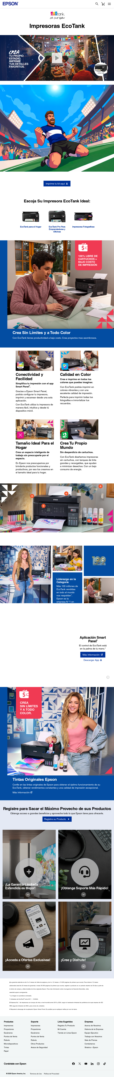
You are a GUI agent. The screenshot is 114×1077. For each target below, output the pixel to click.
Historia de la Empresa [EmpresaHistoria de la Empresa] (94, 1029)
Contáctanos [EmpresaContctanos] (90, 1044)
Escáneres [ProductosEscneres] (8, 1033)
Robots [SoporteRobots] (34, 1040)
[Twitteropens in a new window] (79, 1063)
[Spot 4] (89, 520)
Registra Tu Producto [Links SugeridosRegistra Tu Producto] (66, 1026)
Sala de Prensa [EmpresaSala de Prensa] (91, 1040)
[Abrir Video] (57, 58)
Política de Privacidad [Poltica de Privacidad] (51, 1074)
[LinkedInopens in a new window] (92, 1063)
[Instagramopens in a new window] (98, 1063)
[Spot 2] (43, 506)
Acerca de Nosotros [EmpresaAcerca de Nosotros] (93, 1026)
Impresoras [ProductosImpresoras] (8, 1026)
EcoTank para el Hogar (30, 227)
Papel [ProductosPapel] (6, 1051)
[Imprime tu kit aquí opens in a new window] (57, 183)
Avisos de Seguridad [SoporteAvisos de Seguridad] (39, 1047)
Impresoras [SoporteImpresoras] (35, 1026)
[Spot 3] (66, 493)
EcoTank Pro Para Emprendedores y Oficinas (57, 229)
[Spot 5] (100, 486)
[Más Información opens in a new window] (92, 655)
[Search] (97, 4)
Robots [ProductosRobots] (7, 1040)
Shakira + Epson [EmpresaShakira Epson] (91, 1047)
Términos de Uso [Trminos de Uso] (36, 1074)
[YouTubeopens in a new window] (86, 1063)
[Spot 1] (32, 496)
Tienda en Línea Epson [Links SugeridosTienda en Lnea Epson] (67, 1033)
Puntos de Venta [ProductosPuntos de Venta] (10, 1036)
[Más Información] (23, 792)
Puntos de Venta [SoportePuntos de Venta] (37, 1036)
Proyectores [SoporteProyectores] (36, 1029)
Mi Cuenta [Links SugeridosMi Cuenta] (62, 1029)
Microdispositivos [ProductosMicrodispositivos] (11, 1044)
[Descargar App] (93, 660)
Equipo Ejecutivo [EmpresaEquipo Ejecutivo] (91, 1033)
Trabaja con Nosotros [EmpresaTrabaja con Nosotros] (93, 1036)
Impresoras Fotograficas (83, 227)
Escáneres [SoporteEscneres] (35, 1033)
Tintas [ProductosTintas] (6, 1047)
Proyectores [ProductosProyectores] (9, 1029)
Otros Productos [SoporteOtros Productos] (37, 1044)
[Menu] (109, 4)
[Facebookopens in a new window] (73, 1063)
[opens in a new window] (104, 1063)
